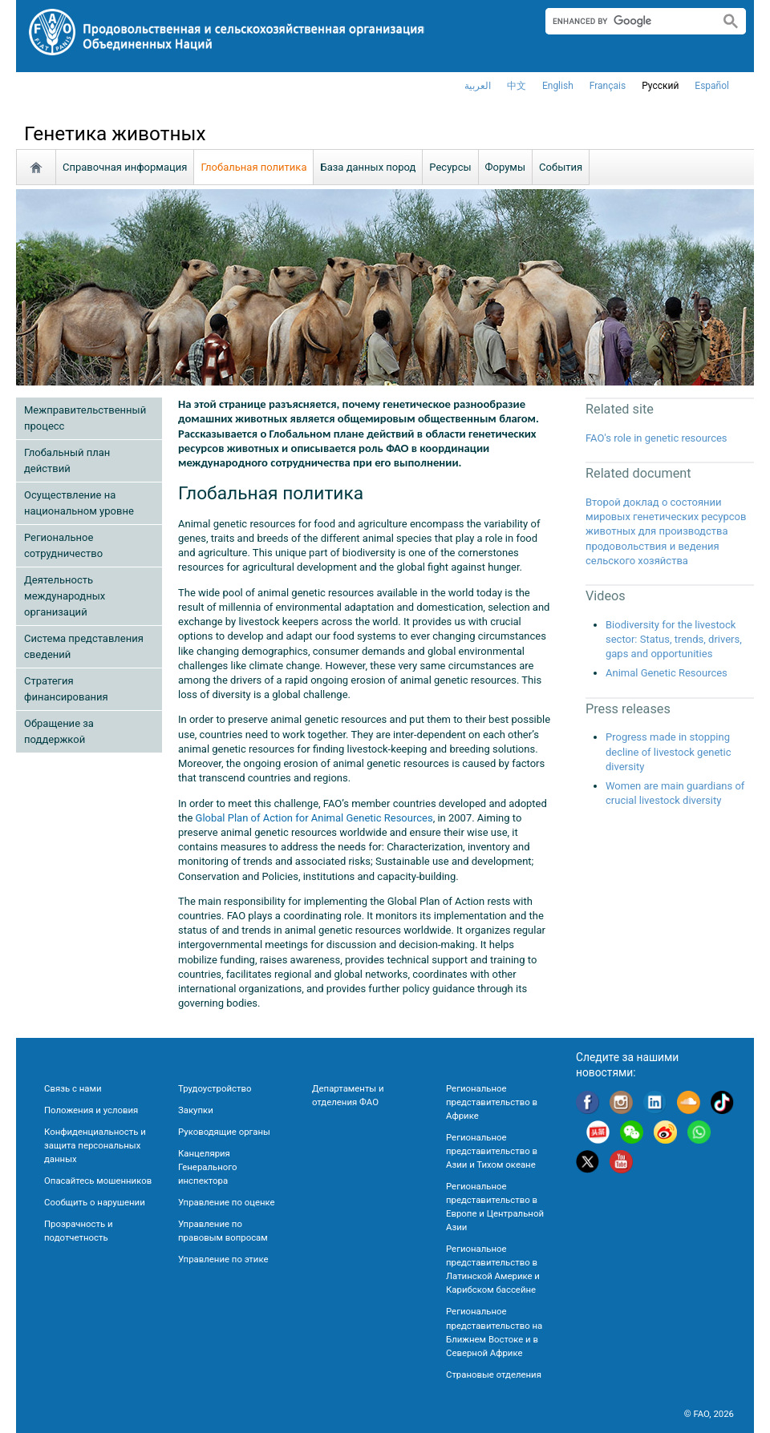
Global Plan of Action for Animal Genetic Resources (314, 818)
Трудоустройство (214, 1088)
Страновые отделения (493, 1374)
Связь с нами (72, 1088)
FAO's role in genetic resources (656, 438)
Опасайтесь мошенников (98, 1180)
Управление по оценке (226, 1202)
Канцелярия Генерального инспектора (207, 1167)
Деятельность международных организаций (64, 596)
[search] (626, 21)
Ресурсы (450, 167)
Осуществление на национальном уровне (79, 503)
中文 (516, 85)
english (557, 85)
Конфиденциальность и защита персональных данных (95, 1145)
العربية (477, 85)
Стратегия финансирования (66, 689)
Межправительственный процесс (85, 418)
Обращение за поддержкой (59, 731)
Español (712, 85)
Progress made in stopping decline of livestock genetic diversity (669, 751)
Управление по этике (223, 1259)
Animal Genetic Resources (666, 673)
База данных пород (367, 167)
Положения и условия (91, 1110)
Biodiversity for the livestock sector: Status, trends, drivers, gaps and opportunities (674, 639)
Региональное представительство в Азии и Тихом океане (491, 1151)
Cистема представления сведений (84, 646)
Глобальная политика (253, 167)
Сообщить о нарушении (94, 1202)
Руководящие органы (224, 1131)
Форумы (505, 167)
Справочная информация (125, 167)
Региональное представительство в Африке (491, 1102)
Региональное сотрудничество (63, 545)
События (560, 167)
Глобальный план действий (67, 460)
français (608, 85)
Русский (660, 85)
